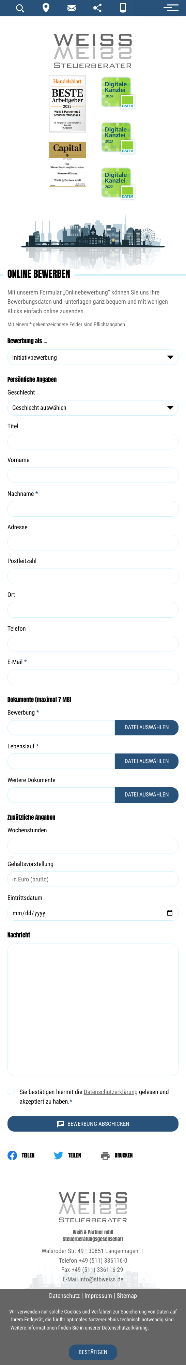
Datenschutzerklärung (111, 1092)
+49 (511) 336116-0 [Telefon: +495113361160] (103, 1260)
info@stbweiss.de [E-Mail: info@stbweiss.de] (101, 1279)
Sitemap (127, 1295)
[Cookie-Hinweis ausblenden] (93, 1352)
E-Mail (17, 662)
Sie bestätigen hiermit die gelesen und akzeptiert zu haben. (94, 1097)
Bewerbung (23, 712)
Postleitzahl (22, 561)
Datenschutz (64, 1295)
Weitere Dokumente (31, 780)
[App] (123, 8)
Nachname (22, 494)
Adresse (17, 527)
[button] (157, 7)
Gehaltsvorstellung (30, 864)
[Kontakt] (46, 8)
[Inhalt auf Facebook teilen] (30, 1155)
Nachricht (18, 935)
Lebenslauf (23, 746)
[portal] (97, 8)
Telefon (16, 628)
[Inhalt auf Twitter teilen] (77, 1155)
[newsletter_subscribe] (71, 8)
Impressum (98, 1295)
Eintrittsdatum (25, 898)
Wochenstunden (27, 830)
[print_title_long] (126, 1155)
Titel (12, 426)
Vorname (18, 460)
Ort (11, 595)
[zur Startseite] (92, 34)
